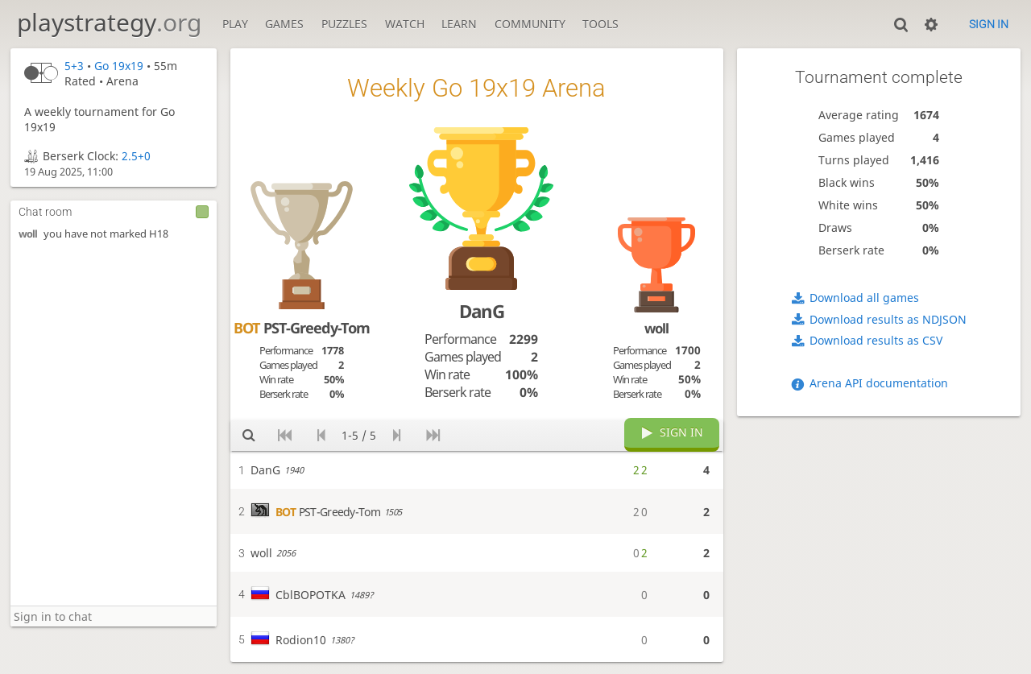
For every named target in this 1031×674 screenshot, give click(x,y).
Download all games (864, 297)
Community (530, 23)
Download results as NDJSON (888, 319)
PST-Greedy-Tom (302, 327)
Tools (600, 23)
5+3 (74, 65)
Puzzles (344, 23)
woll (28, 234)
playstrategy (109, 22)
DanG (481, 311)
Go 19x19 (118, 65)
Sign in (988, 24)
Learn (459, 23)
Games (284, 23)
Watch (404, 23)
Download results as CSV (875, 340)
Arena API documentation (878, 383)
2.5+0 (136, 155)
